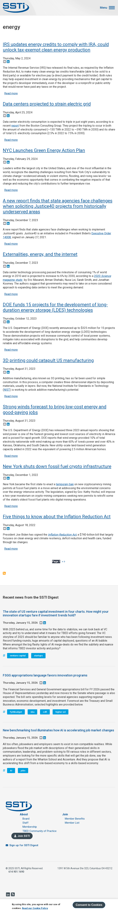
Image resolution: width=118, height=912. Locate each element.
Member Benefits (75, 818)
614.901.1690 (16, 871)
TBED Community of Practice (40, 831)
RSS (13, 894)
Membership (30, 826)
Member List (72, 822)
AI (11, 770)
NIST (7, 389)
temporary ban (65, 484)
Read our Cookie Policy (35, 908)
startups (38, 655)
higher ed (60, 712)
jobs (23, 770)
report (15, 125)
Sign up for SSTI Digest (23, 845)
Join (65, 814)
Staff (26, 822)
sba (32, 712)
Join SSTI (24, 836)
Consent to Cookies (89, 904)
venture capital (18, 655)
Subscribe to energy (4, 573)
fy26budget (16, 712)
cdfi (45, 712)
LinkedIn (8, 894)
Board (26, 818)
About (24, 814)
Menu (103, 7)
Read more (11, 93)
